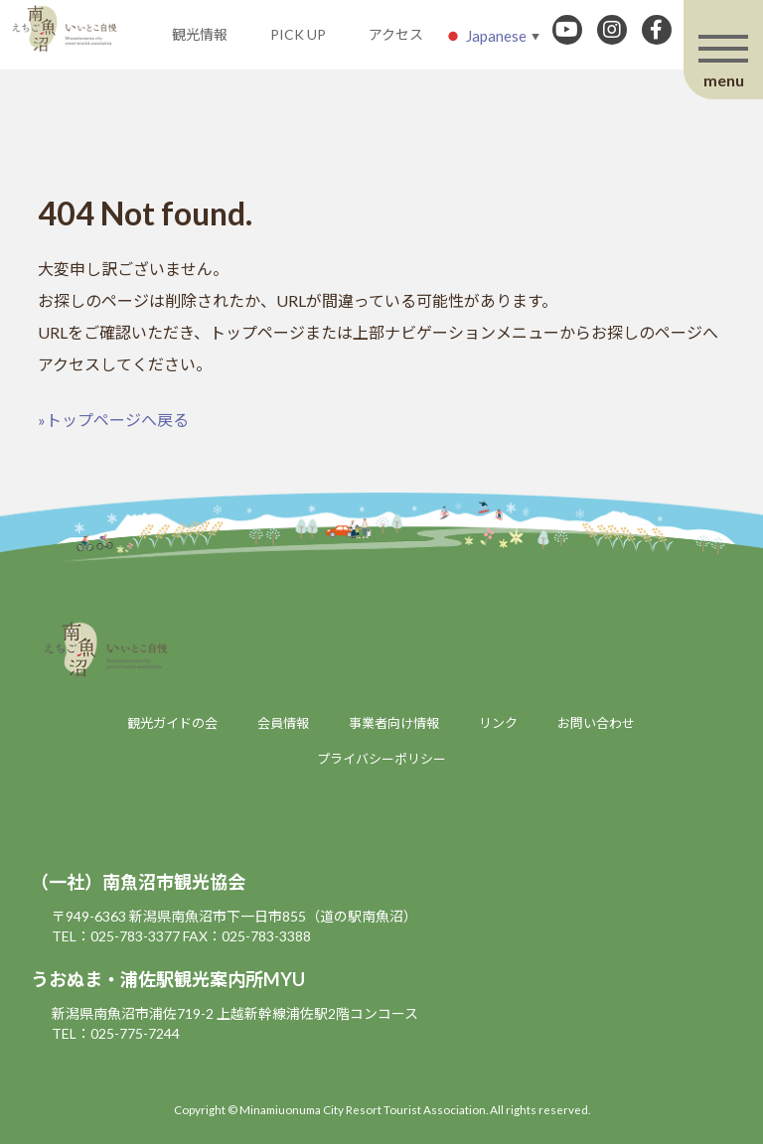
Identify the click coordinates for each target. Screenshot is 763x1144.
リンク (498, 723)
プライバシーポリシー (381, 759)
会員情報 (283, 723)
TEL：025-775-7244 (116, 1033)
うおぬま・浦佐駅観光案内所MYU (168, 979)
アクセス (396, 34)
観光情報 (200, 34)
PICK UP (298, 34)
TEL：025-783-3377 (116, 936)
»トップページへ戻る (113, 419)
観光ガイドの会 (172, 723)
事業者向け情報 (394, 723)
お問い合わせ (596, 723)
